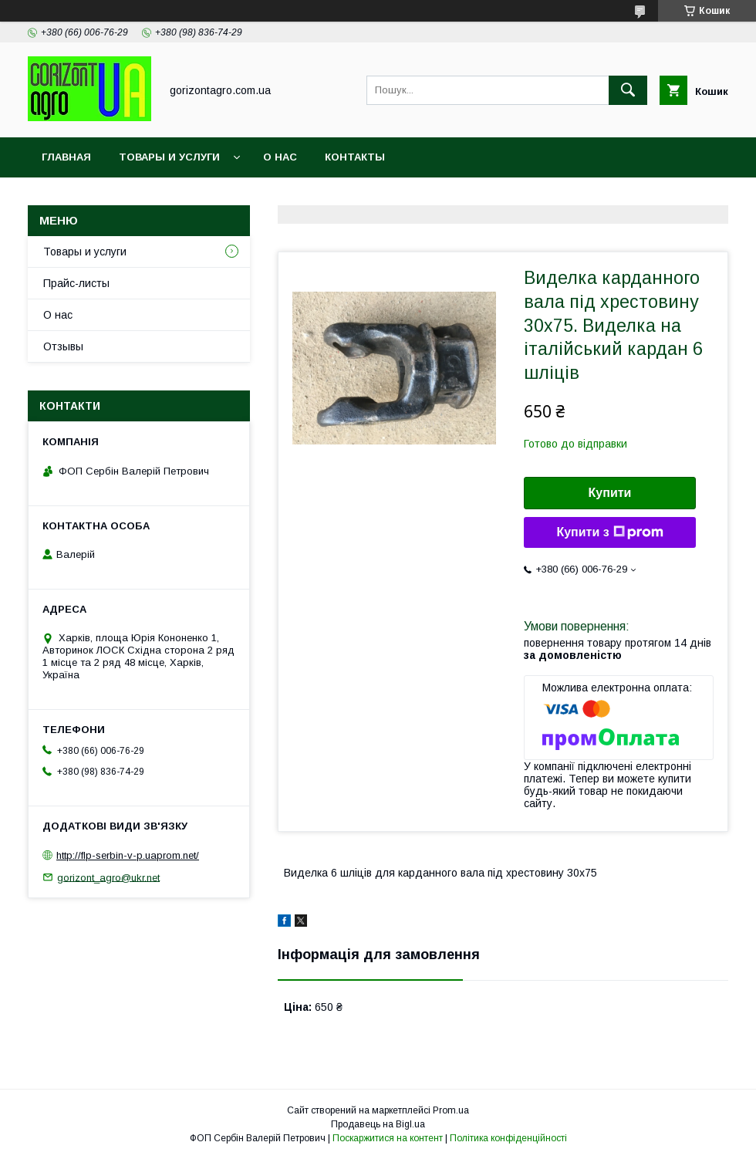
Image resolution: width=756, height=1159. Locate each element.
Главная (66, 157)
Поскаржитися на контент (387, 1138)
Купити (610, 492)
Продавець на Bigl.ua (378, 1124)
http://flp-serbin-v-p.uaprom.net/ (127, 855)
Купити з (609, 532)
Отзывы (63, 346)
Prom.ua (451, 1110)
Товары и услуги (169, 157)
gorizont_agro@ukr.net (108, 877)
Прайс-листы (76, 283)
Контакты (355, 157)
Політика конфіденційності (508, 1138)
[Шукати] (628, 90)
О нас (280, 157)
